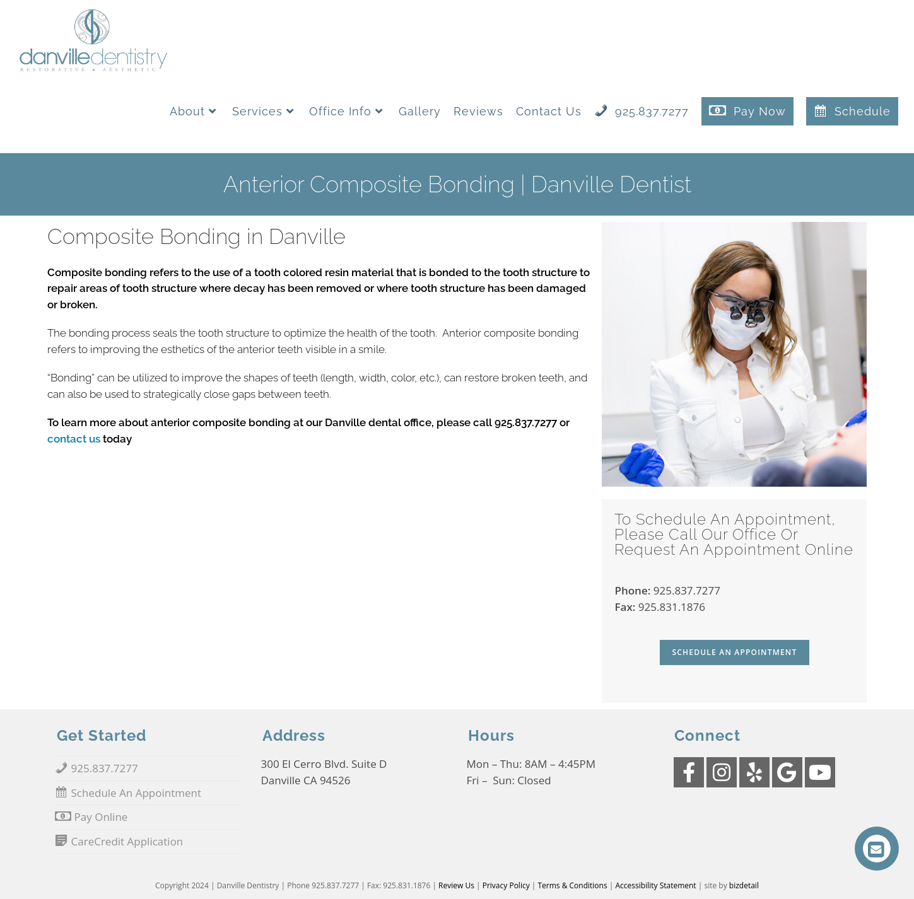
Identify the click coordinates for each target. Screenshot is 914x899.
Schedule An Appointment (734, 652)
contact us (73, 438)
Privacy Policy (506, 885)
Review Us (456, 885)
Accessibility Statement (656, 885)
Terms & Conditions (572, 885)
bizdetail (744, 885)
